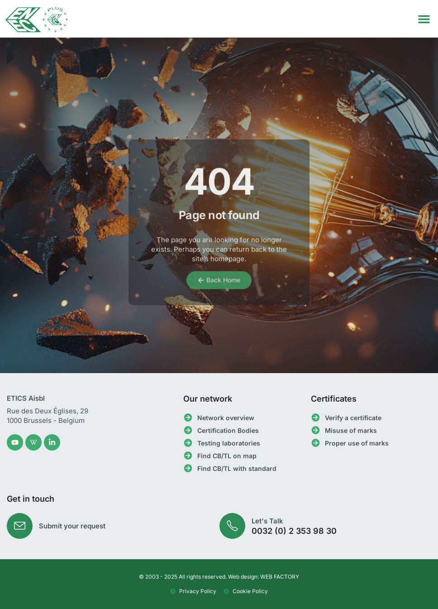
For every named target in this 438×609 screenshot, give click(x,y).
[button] (423, 19)
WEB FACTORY (279, 576)
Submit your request (72, 526)
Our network (207, 398)
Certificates (334, 398)
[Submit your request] (20, 526)
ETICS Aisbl (26, 398)
